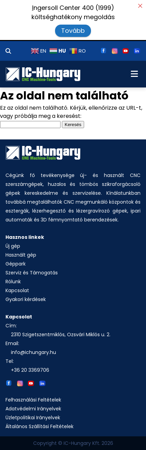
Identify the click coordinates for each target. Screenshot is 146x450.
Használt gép (20, 254)
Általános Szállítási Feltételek (39, 426)
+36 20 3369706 (30, 370)
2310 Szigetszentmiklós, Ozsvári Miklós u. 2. (60, 334)
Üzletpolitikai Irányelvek (32, 417)
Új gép (12, 246)
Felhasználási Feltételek (33, 399)
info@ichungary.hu (33, 352)
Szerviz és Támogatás (31, 272)
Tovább (73, 30)
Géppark (15, 263)
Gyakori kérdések (25, 299)
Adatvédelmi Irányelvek (33, 408)
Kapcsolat (17, 290)
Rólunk (13, 281)
